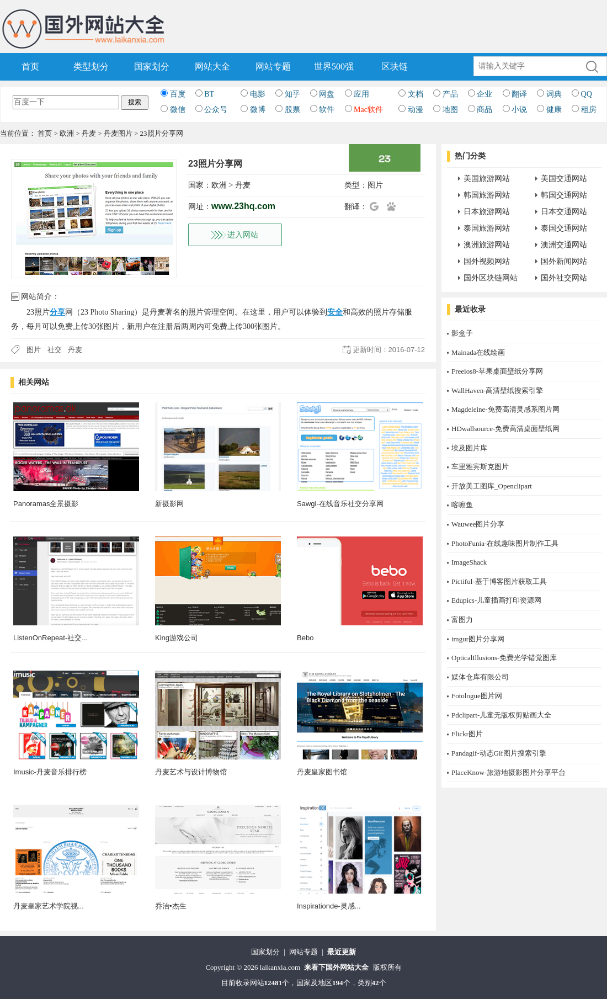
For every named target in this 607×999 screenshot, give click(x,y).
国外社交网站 (564, 278)
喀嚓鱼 (462, 505)
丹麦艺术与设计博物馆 (191, 772)
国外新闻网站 (564, 261)
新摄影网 (169, 504)
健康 (554, 109)
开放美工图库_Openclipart (491, 486)
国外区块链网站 (491, 278)
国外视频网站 (487, 261)
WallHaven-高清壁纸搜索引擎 (497, 390)
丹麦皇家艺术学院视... (48, 906)
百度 (177, 94)
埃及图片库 (469, 448)
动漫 (415, 109)
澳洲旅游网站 (487, 245)
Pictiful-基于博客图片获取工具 (499, 581)
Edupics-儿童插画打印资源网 (496, 600)
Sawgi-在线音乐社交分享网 (340, 504)
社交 (54, 350)
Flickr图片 (467, 734)
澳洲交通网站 (564, 245)
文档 (415, 94)
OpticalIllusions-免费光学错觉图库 (504, 657)
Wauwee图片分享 (477, 524)
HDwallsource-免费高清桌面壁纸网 (505, 428)
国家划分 (151, 66)
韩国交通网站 (564, 195)
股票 (292, 109)
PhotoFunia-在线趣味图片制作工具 (504, 543)
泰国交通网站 (564, 228)
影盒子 (462, 333)
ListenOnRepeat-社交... (50, 638)
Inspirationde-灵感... (329, 906)
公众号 (215, 109)
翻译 (519, 94)
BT (209, 94)
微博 (257, 109)
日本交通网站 (564, 212)
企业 (484, 94)
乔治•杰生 (171, 906)
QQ (586, 94)
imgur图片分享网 (477, 639)
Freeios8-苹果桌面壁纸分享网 (497, 371)
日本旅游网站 (487, 212)
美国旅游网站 (487, 178)
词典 (554, 94)
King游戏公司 (176, 638)
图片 (375, 185)
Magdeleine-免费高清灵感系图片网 (505, 409)
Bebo (305, 638)
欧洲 (67, 133)
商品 (484, 109)
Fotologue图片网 (476, 696)
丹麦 (89, 133)
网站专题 (273, 66)
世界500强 (334, 66)
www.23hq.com (243, 206)
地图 (450, 109)
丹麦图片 (118, 133)
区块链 (394, 66)
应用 (361, 94)
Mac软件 (368, 109)
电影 (257, 94)
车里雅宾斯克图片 (480, 467)
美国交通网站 (564, 178)
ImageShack (469, 562)
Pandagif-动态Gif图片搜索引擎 (498, 753)
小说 (519, 109)
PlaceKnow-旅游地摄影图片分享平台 (508, 772)
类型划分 (91, 66)
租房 (589, 109)
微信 (177, 109)
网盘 (326, 94)
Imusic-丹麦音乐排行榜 (50, 772)
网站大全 (212, 66)
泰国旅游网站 (487, 228)
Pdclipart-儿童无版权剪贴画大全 (501, 715)
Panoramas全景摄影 (45, 504)
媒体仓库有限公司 (480, 677)
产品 (450, 94)
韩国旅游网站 (487, 195)
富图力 (462, 619)
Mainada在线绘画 (478, 352)
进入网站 (242, 235)
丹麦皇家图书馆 (322, 772)
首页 (30, 66)
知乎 (292, 94)
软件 (326, 109)
